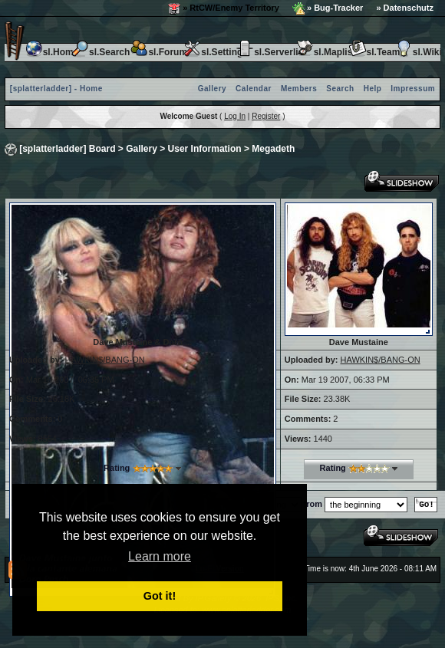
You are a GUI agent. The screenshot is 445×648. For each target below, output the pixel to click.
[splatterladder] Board (67, 148)
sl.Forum (158, 52)
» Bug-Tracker (327, 8)
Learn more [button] (159, 556)
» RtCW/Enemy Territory (223, 8)
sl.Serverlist (271, 52)
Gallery (212, 88)
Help (373, 88)
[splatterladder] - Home (56, 88)
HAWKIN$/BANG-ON (105, 359)
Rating (117, 467)
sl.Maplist (325, 52)
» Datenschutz (404, 7)
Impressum (413, 88)
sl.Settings (215, 52)
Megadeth (273, 148)
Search (340, 88)
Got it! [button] (159, 596)
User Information (205, 148)
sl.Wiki (418, 52)
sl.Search (100, 52)
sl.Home (52, 52)
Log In (235, 116)
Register (266, 116)
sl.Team (374, 52)
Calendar (254, 88)
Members (299, 88)
